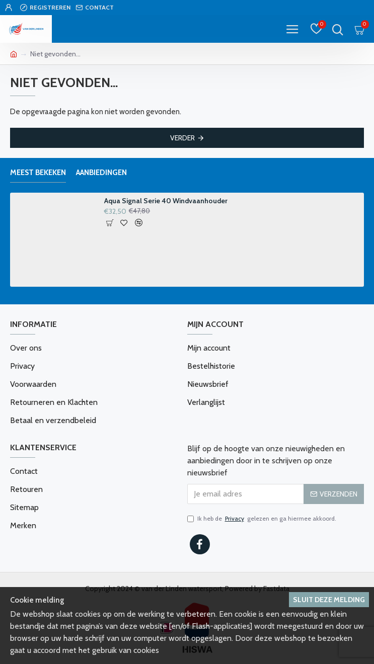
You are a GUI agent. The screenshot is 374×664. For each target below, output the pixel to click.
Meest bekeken (38, 172)
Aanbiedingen (101, 172)
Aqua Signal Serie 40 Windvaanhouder (166, 200)
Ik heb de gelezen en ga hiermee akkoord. (261, 518)
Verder (182, 137)
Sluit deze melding (329, 599)
